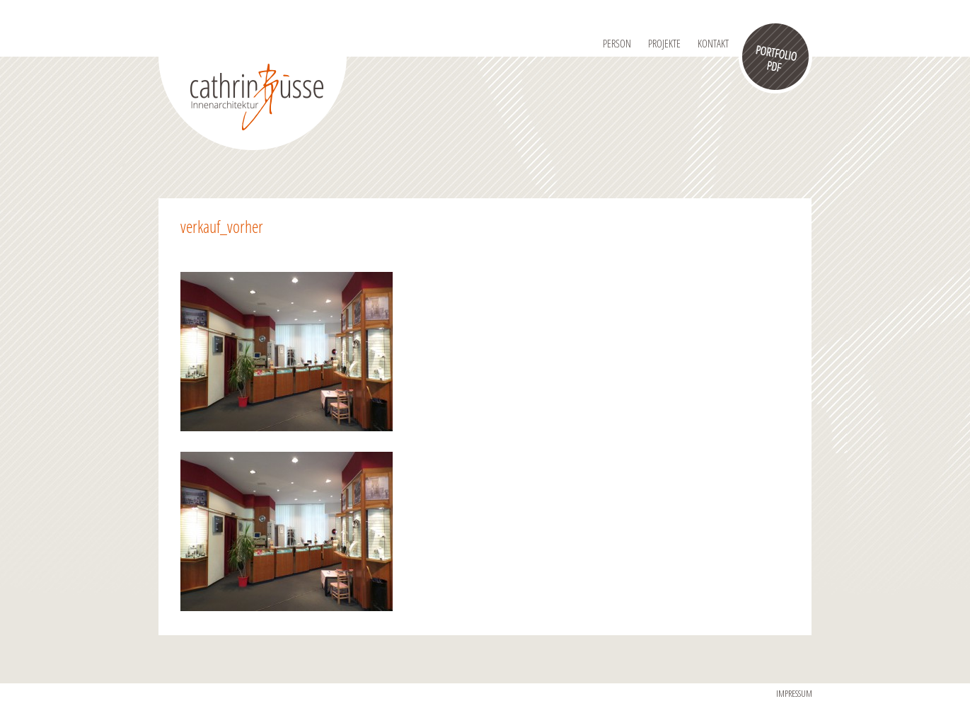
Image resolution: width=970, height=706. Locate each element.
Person (617, 43)
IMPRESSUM (794, 693)
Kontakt (713, 43)
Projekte (664, 43)
